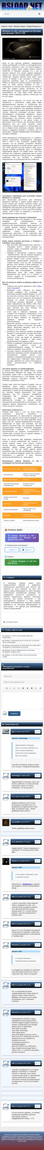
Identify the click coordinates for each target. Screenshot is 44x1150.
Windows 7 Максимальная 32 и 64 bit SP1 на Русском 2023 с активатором (20, 641)
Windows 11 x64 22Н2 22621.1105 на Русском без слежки (19, 656)
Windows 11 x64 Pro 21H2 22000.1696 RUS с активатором (17, 636)
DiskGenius (27, 884)
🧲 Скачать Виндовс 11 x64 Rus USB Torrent (22, 562)
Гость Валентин (17, 842)
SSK (13, 897)
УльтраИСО (15, 288)
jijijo (13, 732)
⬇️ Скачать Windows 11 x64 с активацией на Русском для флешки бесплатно (22, 538)
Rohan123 (15, 945)
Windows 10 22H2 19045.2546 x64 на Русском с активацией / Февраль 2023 (18, 651)
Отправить (14, 713)
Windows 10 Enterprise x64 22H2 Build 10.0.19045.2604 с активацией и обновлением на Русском (21, 646)
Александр (15, 775)
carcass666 (15, 822)
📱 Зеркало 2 (27, 550)
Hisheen (14, 861)
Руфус (39, 286)
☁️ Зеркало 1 (12, 550)
